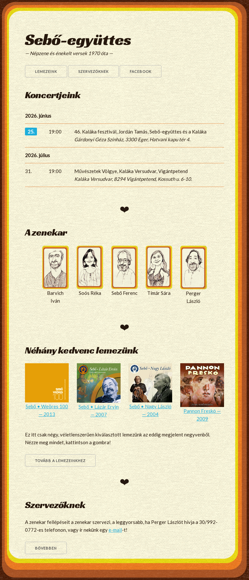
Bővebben (46, 548)
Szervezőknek (93, 71)
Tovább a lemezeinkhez (60, 460)
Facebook (140, 71)
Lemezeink (46, 71)
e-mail (115, 530)
